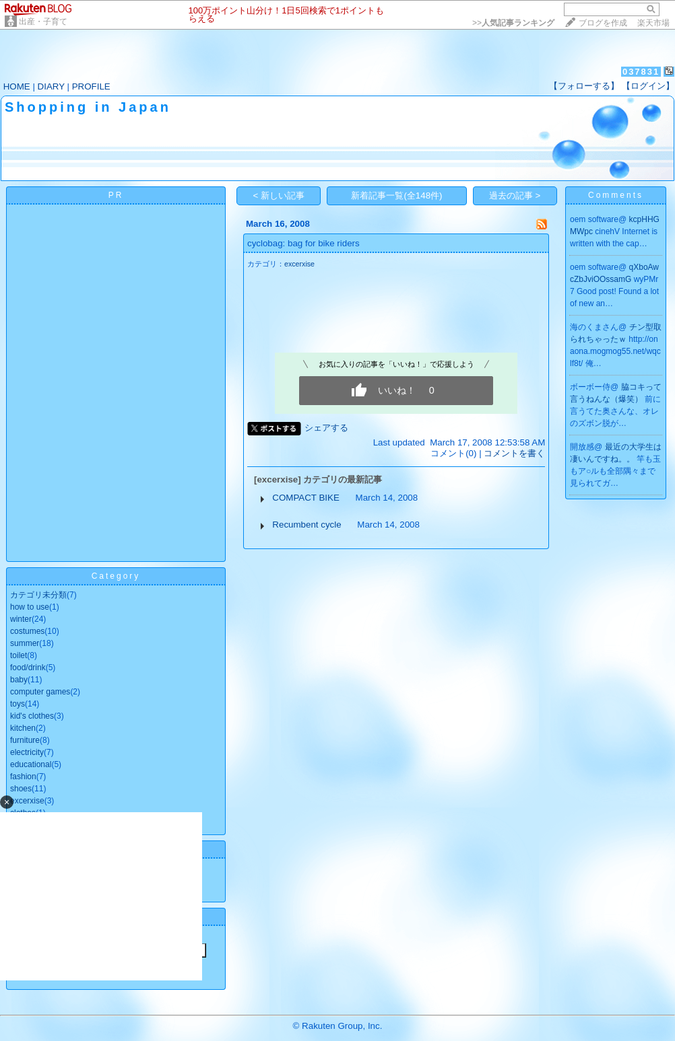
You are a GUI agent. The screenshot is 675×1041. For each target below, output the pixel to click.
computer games (40, 691)
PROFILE (91, 86)
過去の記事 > (515, 195)
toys (17, 704)
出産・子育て (43, 21)
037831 (641, 72)
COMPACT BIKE (306, 498)
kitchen (23, 728)
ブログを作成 (603, 23)
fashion (23, 776)
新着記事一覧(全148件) (396, 195)
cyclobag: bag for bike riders (303, 243)
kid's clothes (32, 716)
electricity (27, 752)
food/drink (28, 667)
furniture (25, 740)
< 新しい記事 (279, 195)
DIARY (51, 86)
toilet (18, 655)
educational (30, 764)
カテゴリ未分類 (38, 595)
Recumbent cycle (306, 524)
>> (513, 23)
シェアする (326, 428)
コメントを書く (514, 453)
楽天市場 (653, 23)
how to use (29, 607)
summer (24, 643)
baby (19, 679)
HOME (16, 86)
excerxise (299, 264)
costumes (27, 631)
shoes (21, 788)
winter (21, 619)
